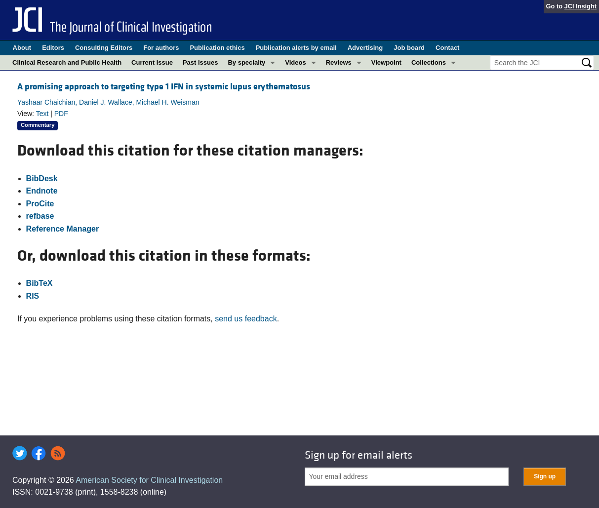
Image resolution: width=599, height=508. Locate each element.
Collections (428, 62)
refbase (40, 216)
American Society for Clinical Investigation (149, 480)
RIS (33, 296)
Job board (409, 47)
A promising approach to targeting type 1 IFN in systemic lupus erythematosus (163, 86)
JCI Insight (580, 6)
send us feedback (246, 318)
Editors (53, 47)
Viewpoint (386, 62)
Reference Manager (62, 229)
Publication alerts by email (296, 47)
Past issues (200, 62)
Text (42, 113)
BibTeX (39, 283)
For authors (161, 47)
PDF (61, 113)
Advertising (365, 47)
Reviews (339, 62)
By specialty (246, 62)
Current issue (152, 62)
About (22, 47)
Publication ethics (217, 47)
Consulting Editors (103, 47)
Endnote (42, 191)
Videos (295, 62)
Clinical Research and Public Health (66, 62)
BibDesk (42, 178)
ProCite (40, 203)
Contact (447, 47)
